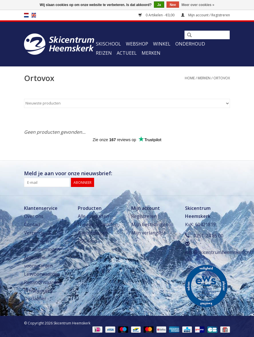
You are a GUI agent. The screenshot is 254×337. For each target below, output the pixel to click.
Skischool (108, 44)
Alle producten (93, 216)
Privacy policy (38, 290)
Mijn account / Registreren (205, 15)
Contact (32, 224)
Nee (173, 5)
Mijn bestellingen (149, 224)
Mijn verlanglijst (148, 233)
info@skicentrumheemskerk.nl (218, 252)
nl (26, 15)
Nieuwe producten (98, 224)
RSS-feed (87, 241)
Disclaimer (35, 298)
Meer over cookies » (198, 5)
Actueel (127, 53)
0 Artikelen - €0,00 (156, 15)
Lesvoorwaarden (42, 274)
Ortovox (221, 78)
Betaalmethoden (42, 249)
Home (190, 78)
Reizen (104, 53)
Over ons (33, 216)
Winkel (161, 44)
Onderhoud (190, 44)
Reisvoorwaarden (42, 282)
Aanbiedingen (93, 233)
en (33, 15)
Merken (151, 53)
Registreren (144, 216)
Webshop (137, 44)
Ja (159, 5)
